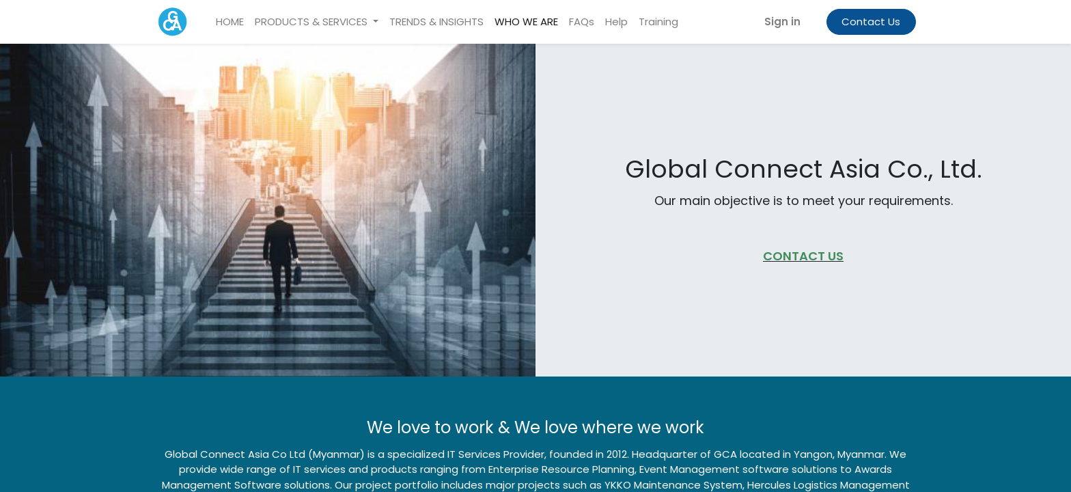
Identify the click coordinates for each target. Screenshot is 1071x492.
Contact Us (869, 21)
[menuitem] (231, 22)
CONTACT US (803, 255)
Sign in (781, 21)
